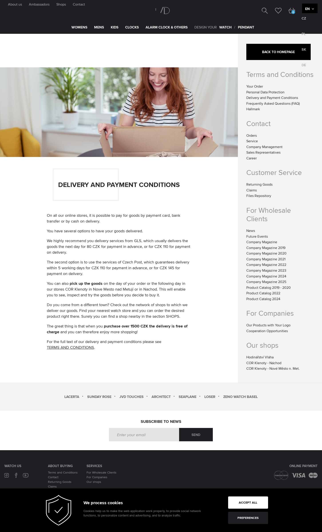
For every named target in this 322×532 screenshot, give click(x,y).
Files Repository (258, 195)
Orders (251, 135)
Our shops (94, 482)
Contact (53, 477)
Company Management (264, 146)
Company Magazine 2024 (266, 276)
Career (251, 158)
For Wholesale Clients (268, 214)
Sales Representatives (263, 152)
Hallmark (253, 109)
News (250, 230)
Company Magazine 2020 (266, 253)
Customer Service (274, 172)
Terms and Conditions (280, 74)
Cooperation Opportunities (267, 330)
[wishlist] (275, 10)
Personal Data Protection (265, 92)
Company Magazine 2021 (265, 259)
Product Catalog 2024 (263, 298)
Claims (251, 190)
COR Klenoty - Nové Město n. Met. (273, 368)
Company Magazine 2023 (266, 270)
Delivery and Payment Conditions (272, 97)
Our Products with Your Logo (268, 325)
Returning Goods (259, 184)
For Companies (97, 477)
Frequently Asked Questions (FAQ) (273, 103)
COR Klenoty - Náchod (263, 362)
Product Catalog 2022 (263, 293)
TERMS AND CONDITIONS (70, 348)
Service (252, 141)
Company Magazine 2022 (266, 264)
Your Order (254, 86)
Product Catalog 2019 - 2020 (268, 287)
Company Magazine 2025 (266, 281)
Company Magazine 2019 (265, 247)
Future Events (257, 236)
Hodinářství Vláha (260, 357)
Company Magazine (261, 242)
